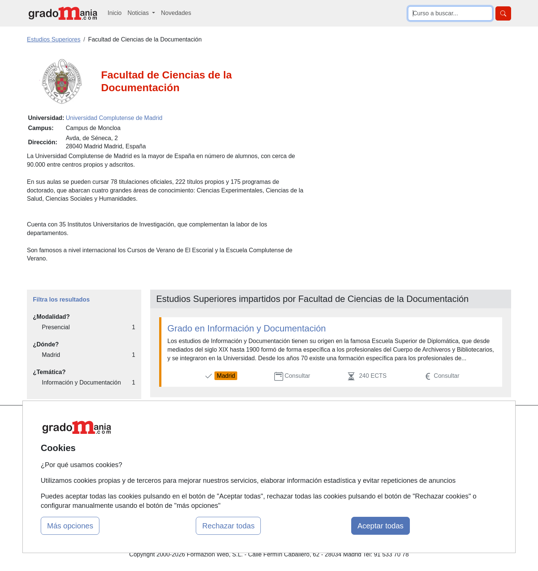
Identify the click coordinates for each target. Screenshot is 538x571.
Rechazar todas (228, 526)
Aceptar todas (381, 526)
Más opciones (70, 526)
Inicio (114, 13)
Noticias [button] (138, 13)
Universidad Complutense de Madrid (114, 118)
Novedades (176, 13)
